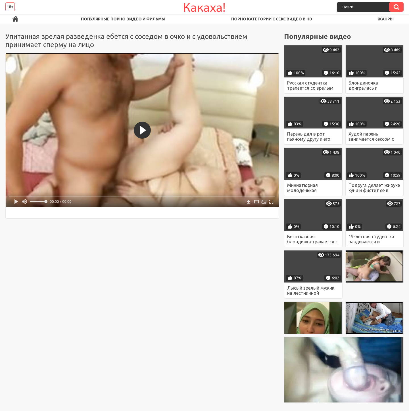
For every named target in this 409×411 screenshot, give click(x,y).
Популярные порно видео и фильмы (123, 19)
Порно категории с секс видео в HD (271, 19)
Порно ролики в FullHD (15, 19)
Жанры (386, 19)
